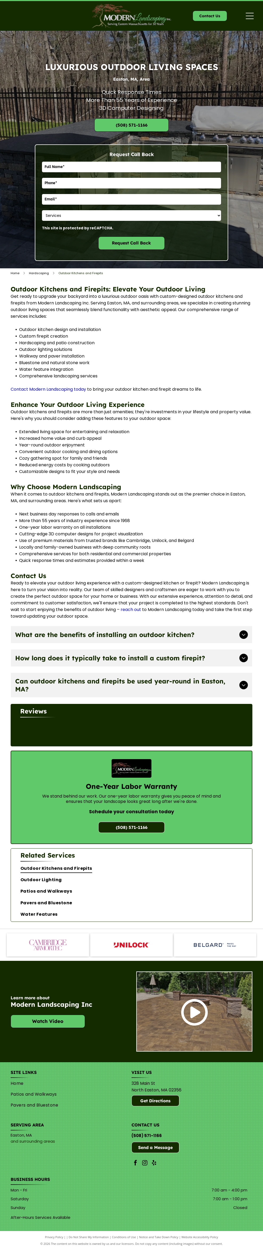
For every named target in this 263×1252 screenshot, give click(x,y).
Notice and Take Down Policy (159, 1239)
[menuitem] (131, 867)
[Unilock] (131, 946)
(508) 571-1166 (147, 1138)
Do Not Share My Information (89, 1239)
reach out (131, 609)
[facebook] (135, 1166)
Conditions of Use (124, 1239)
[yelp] (154, 1166)
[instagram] (145, 1166)
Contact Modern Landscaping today (48, 389)
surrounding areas (37, 1143)
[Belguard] (215, 946)
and (14, 1143)
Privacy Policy (54, 1239)
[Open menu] (250, 16)
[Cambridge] (48, 946)
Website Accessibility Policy (199, 1239)
